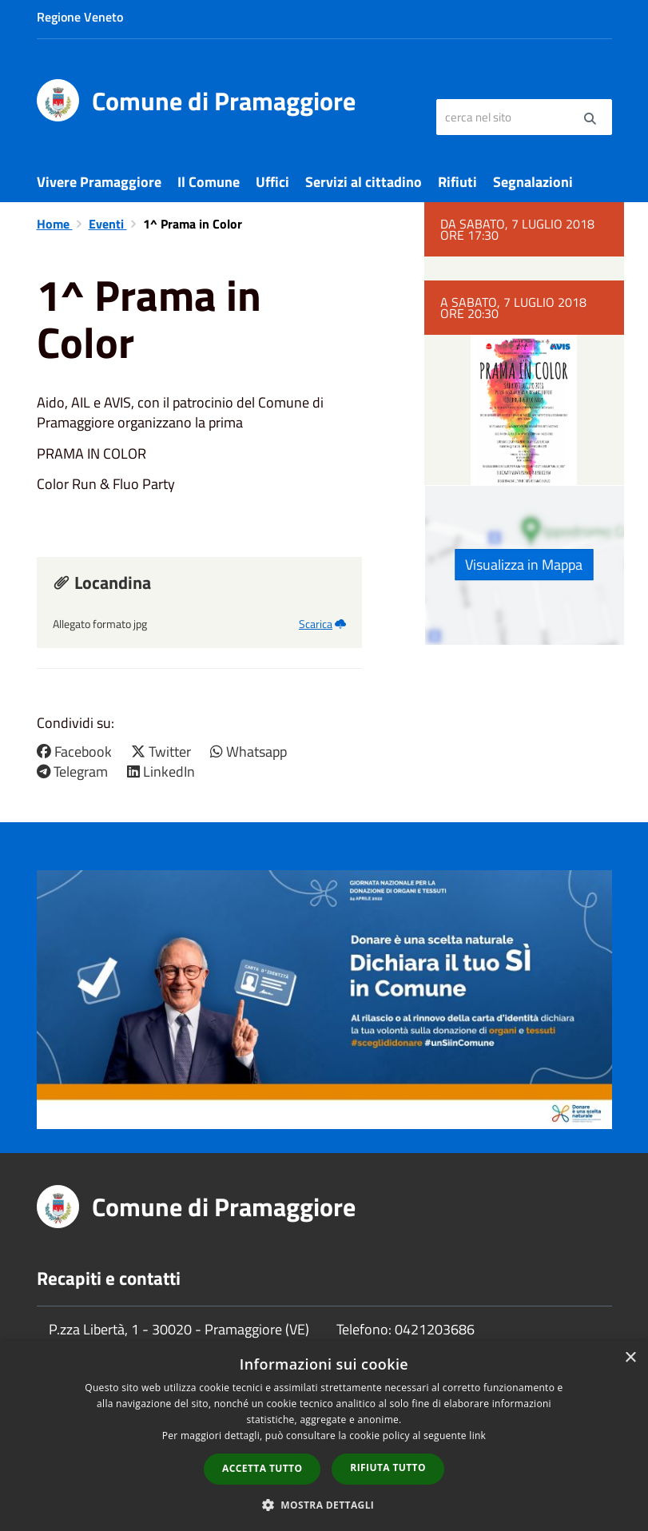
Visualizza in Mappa (523, 564)
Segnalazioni (533, 182)
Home (55, 223)
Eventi (108, 223)
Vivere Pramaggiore (99, 182)
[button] (324, 1504)
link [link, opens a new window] (477, 1435)
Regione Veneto (80, 16)
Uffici (272, 182)
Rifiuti (457, 182)
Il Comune (208, 182)
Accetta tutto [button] (262, 1468)
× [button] (630, 1358)
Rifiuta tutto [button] (388, 1467)
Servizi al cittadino (363, 182)
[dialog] (324, 1436)
